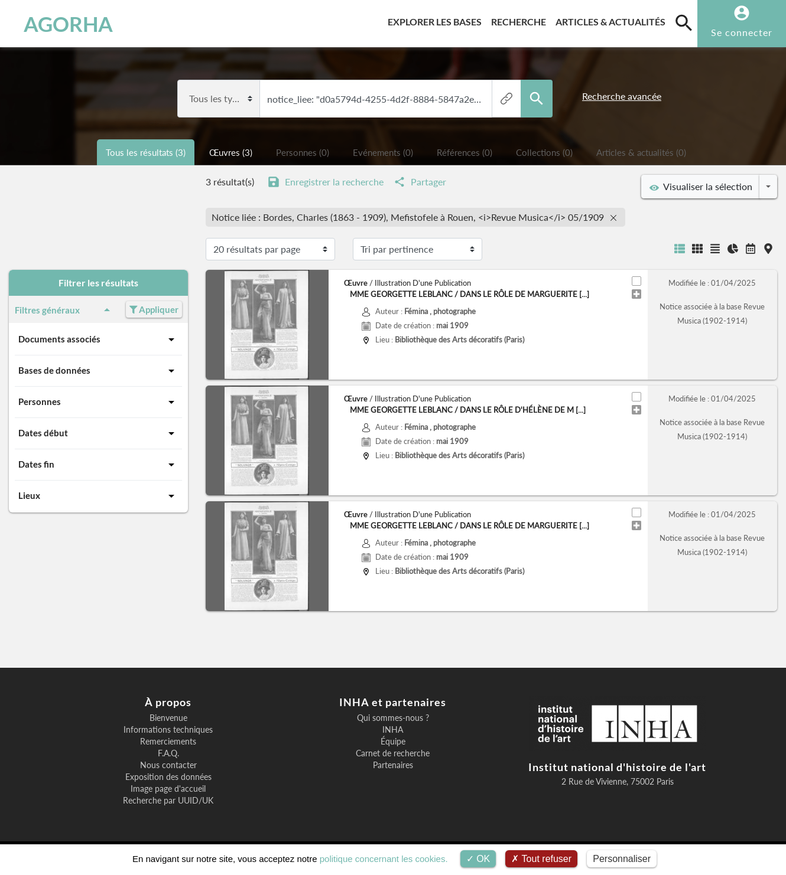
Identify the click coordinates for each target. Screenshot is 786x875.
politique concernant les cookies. (384, 859)
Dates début (98, 433)
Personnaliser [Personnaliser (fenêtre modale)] (622, 859)
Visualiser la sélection (700, 186)
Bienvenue (168, 718)
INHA (392, 730)
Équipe (393, 742)
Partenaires (393, 765)
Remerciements (168, 742)
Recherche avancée (621, 96)
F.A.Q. (168, 753)
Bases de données (98, 371)
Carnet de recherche (393, 753)
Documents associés (98, 339)
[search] (683, 22)
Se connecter (741, 32)
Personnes (98, 402)
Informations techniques (168, 730)
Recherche (521, 19)
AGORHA (68, 23)
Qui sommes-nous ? (393, 718)
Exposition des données (168, 777)
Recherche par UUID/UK (168, 801)
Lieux (98, 496)
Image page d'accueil (168, 789)
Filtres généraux (64, 310)
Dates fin (98, 465)
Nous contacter (168, 765)
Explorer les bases (437, 19)
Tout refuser (541, 859)
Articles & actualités (613, 19)
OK (478, 859)
